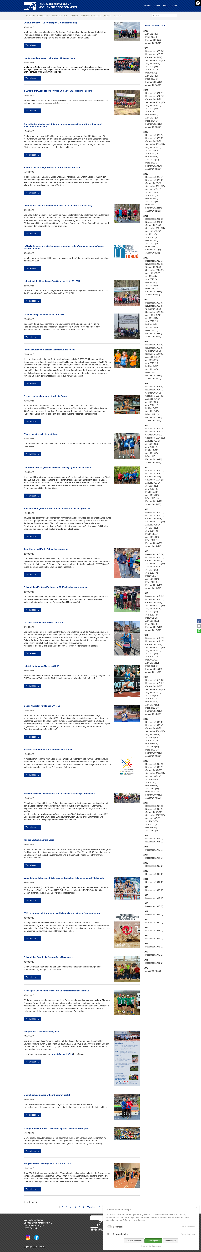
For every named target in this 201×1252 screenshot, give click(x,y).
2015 (145, 467)
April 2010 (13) (152, 705)
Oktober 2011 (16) (153, 644)
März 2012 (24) (152, 624)
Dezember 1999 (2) (154, 898)
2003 (145, 863)
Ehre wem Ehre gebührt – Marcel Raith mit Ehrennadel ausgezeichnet (57, 508)
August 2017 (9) (152, 399)
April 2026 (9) (151, 34)
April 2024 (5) (151, 118)
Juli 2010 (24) (151, 695)
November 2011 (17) (154, 641)
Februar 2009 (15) (153, 753)
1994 (145, 936)
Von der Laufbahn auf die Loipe (39, 840)
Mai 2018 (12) (151, 366)
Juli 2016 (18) (151, 444)
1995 (145, 927)
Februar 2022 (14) (153, 208)
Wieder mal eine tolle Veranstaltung (41, 434)
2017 (145, 383)
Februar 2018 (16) (153, 375)
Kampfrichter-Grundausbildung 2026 (41, 1032)
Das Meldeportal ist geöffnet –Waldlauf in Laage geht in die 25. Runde (57, 467)
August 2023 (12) (153, 147)
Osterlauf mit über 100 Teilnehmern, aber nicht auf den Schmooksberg (58, 205)
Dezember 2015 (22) (154, 470)
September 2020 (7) (154, 270)
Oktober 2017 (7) (153, 393)
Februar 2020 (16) (153, 292)
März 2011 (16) (152, 666)
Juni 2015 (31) (151, 489)
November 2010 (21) (154, 683)
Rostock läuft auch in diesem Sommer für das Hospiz (50, 350)
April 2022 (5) (151, 202)
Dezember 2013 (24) (154, 554)
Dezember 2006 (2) (154, 839)
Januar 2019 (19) (153, 337)
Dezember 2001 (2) (154, 882)
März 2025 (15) (152, 79)
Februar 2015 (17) (153, 501)
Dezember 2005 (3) (154, 850)
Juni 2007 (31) (151, 824)
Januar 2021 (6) (152, 253)
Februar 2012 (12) (153, 627)
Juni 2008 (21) (151, 782)
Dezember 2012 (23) (154, 596)
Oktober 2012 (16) (153, 602)
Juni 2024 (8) (151, 112)
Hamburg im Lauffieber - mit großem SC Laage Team (49, 58)
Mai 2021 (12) (151, 240)
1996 (145, 919)
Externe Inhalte (120, 1234)
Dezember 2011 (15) (154, 638)
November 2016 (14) (154, 432)
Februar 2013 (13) (153, 585)
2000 (145, 887)
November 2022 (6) (154, 180)
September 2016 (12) (155, 438)
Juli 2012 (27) (151, 612)
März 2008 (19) (152, 792)
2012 (145, 593)
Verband (30, 15)
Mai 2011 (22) (151, 660)
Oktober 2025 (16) (153, 57)
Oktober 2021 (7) (153, 225)
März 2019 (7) (151, 330)
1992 (145, 952)
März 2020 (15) (152, 288)
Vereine (147, 6)
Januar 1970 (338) (153, 971)
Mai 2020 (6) (151, 282)
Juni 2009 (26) (151, 740)
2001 (145, 879)
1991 (145, 960)
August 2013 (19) (153, 567)
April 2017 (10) (152, 411)
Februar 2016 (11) (153, 459)
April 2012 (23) (152, 621)
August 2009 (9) (152, 734)
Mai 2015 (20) (151, 492)
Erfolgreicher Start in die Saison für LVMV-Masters (48, 957)
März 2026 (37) (152, 37)
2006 (145, 835)
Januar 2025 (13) (153, 85)
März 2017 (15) (152, 414)
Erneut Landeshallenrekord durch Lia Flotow (45, 396)
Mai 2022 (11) (151, 198)
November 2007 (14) (154, 809)
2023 (145, 132)
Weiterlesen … (33, 46)
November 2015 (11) (154, 474)
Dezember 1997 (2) (154, 914)
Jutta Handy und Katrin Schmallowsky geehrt (46, 549)
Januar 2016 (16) (153, 462)
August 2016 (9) (152, 441)
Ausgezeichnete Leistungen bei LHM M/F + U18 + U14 (50, 1164)
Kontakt (173, 6)
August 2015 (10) (153, 483)
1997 (145, 911)
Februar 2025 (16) (153, 82)
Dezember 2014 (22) (154, 512)
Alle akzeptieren (153, 1241)
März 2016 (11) (152, 456)
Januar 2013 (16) (153, 588)
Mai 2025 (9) (151, 73)
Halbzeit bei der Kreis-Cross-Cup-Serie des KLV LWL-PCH (52, 281)
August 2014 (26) (153, 525)
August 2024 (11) (153, 105)
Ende (100, 1207)
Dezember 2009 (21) (154, 722)
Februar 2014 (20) (153, 543)
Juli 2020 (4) (151, 276)
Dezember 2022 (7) (154, 177)
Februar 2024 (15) (153, 124)
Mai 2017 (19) (151, 408)
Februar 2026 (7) (153, 40)
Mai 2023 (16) (151, 157)
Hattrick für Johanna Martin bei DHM (41, 666)
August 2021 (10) (153, 231)
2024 (145, 90)
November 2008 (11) (154, 767)
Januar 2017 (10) (153, 420)
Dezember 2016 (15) (154, 429)
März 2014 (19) (152, 540)
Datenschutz (146, 1246)
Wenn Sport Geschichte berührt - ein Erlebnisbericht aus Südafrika (56, 991)
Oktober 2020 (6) (153, 267)
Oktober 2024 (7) (153, 99)
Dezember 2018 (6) (154, 345)
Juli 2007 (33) (151, 821)
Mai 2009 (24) (151, 744)
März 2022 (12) (152, 205)
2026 (145, 31)
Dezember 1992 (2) (154, 955)
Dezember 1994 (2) (154, 939)
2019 (145, 300)
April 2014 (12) (152, 537)
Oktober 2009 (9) (153, 728)
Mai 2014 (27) (151, 534)
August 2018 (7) (152, 357)
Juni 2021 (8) (151, 237)
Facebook (199, 621)
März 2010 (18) (152, 708)
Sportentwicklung (91, 15)
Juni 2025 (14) (151, 70)
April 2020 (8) (151, 285)
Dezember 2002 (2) (154, 874)
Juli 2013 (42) (151, 570)
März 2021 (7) (151, 247)
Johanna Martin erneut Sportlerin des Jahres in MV (48, 749)
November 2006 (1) (154, 842)
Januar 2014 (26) (153, 546)
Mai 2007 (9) (151, 827)
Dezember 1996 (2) (154, 922)
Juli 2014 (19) (151, 528)
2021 (145, 216)
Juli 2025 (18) (151, 67)
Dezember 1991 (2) (154, 963)
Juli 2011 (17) (151, 654)
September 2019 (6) (154, 312)
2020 (145, 258)
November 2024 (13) (154, 96)
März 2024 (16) (152, 121)
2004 (145, 855)
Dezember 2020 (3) (154, 261)
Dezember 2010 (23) (154, 680)
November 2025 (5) (154, 54)
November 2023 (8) (154, 138)
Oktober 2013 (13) (153, 560)
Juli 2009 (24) (151, 737)
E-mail (199, 626)
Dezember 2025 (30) (154, 51)
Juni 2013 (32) (151, 573)
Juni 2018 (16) (151, 363)
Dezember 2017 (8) (154, 387)
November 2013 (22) (154, 557)
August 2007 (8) (152, 818)
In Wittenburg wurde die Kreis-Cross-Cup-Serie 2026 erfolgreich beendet (59, 91)
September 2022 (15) (155, 186)
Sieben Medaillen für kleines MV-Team (42, 706)
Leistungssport (60, 15)
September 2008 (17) (155, 773)
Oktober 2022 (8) (153, 183)
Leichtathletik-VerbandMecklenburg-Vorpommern (57, 6)
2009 (145, 719)
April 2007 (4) (151, 830)
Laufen (74, 15)
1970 (145, 968)
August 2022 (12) (153, 189)
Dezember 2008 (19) (154, 764)
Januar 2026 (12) (153, 43)
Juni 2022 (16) (151, 195)
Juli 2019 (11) (151, 318)
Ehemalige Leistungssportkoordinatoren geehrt (47, 1095)
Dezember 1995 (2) (154, 931)
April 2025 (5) (151, 76)
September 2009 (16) (155, 731)
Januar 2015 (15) (153, 504)
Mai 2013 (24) (151, 576)
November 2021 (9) (154, 222)
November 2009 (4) (154, 725)
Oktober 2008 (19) (153, 770)
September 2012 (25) (155, 605)
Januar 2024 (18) (153, 127)
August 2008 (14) (153, 776)
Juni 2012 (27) (151, 615)
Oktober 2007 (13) (153, 812)
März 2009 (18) (152, 750)
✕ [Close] (197, 1208)
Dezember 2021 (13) (154, 219)
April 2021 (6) (151, 243)
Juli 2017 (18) (151, 402)
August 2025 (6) (152, 63)
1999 (145, 895)
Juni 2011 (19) (151, 657)
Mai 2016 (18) (151, 450)
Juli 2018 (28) (151, 360)
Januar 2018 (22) (153, 378)
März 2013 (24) (152, 582)
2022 (145, 174)
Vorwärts (91, 1207)
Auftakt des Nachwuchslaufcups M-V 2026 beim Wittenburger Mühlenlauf (59, 794)
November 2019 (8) (154, 306)
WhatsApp (199, 631)
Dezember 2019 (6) (154, 303)
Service (156, 6)
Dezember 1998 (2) (154, 906)
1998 (145, 903)
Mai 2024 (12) (151, 115)
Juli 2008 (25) (151, 779)
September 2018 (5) (154, 354)
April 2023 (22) (152, 160)
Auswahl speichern (134, 1241)
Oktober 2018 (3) (153, 351)
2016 (145, 425)
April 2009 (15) (152, 747)
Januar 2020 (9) (152, 295)
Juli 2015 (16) (151, 486)
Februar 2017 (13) (153, 417)
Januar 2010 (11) (153, 714)
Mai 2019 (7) (151, 324)
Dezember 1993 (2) (154, 947)
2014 (145, 509)
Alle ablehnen (170, 1241)
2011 (145, 635)
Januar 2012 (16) (153, 630)
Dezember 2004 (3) (154, 858)
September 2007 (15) (155, 815)
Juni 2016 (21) (151, 447)
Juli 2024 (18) (151, 108)
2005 (145, 847)
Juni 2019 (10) (151, 321)
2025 (145, 48)
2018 (145, 342)
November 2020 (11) (154, 264)
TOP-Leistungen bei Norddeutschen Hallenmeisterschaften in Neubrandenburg (62, 913)
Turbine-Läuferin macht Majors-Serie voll (43, 622)
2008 (145, 761)
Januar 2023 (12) (153, 169)
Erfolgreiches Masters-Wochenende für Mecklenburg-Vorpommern (56, 587)
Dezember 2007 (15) (154, 806)
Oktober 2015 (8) (153, 477)
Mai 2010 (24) (151, 702)
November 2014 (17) (154, 515)
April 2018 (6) (151, 369)
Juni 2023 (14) (151, 153)
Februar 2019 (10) (153, 333)
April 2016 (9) (151, 453)
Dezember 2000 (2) (154, 890)
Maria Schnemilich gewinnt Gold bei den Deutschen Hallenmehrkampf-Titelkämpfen (64, 878)
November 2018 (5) (154, 348)
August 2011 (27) (153, 650)
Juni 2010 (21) (151, 699)
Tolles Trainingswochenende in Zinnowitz (44, 315)
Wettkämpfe (43, 15)
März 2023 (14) (152, 163)
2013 (145, 551)
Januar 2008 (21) (153, 798)
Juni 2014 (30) (151, 531)
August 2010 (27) (153, 692)
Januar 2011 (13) (153, 672)
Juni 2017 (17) (151, 405)
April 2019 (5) (151, 327)
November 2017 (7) (154, 390)
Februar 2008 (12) (153, 795)
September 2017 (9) (154, 396)
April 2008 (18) (152, 789)
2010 (145, 677)
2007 (145, 803)
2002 (145, 871)
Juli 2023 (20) (151, 150)
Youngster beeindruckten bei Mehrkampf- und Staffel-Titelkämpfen (56, 1128)
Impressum (156, 1246)
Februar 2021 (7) (153, 250)
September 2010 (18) (155, 689)
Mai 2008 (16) (151, 785)
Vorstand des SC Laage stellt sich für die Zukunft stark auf (52, 167)
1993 (145, 944)
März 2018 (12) (152, 372)
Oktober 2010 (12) (153, 686)
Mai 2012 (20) (151, 618)
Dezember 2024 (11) (154, 93)
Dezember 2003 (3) (154, 866)
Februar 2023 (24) (153, 166)
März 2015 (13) (152, 498)
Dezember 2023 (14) (154, 135)
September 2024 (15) (155, 102)
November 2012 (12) (154, 599)
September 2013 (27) (155, 564)
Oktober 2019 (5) (153, 309)
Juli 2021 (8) (151, 234)
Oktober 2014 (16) (153, 519)
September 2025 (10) (155, 60)
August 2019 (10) (153, 315)
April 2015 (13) (152, 495)
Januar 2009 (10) (153, 756)
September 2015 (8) (154, 480)
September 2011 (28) (155, 647)
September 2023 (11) (155, 144)
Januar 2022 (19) (153, 211)
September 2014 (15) (155, 522)
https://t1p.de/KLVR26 (62, 1054)
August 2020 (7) (152, 273)
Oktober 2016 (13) (153, 435)
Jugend (107, 15)
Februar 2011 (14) (153, 669)
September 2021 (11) (155, 228)
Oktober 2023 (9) (153, 141)
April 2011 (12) (152, 663)
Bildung (118, 15)
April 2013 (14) (152, 579)
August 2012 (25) (153, 609)
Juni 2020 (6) (151, 279)
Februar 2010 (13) (153, 711)
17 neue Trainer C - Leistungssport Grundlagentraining (50, 23)
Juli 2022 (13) (151, 192)
